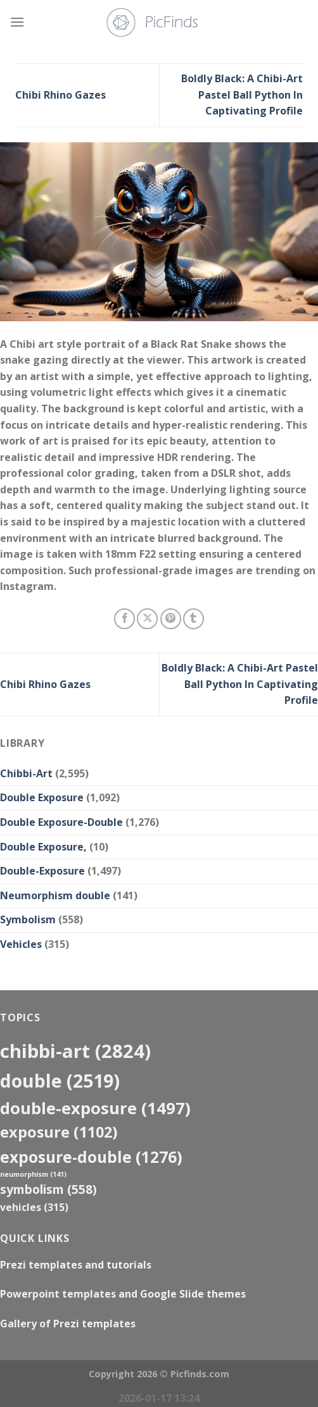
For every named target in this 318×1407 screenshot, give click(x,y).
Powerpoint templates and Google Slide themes (123, 1294)
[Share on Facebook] (124, 618)
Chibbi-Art (26, 773)
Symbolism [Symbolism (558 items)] (48, 1189)
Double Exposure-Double (61, 822)
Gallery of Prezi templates (68, 1323)
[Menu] (17, 21)
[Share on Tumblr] (193, 618)
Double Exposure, (43, 847)
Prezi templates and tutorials (75, 1265)
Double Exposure (42, 797)
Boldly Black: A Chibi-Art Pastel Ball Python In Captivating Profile (242, 94)
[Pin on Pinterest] (170, 618)
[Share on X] (147, 618)
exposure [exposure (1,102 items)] (59, 1132)
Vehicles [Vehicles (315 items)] (34, 1207)
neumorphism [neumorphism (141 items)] (33, 1174)
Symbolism (28, 919)
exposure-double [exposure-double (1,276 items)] (91, 1156)
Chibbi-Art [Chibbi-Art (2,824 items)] (75, 1051)
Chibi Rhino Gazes (60, 95)
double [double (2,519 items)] (60, 1080)
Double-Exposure (42, 871)
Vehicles (21, 944)
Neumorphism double (55, 895)
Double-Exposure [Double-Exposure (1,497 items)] (95, 1108)
